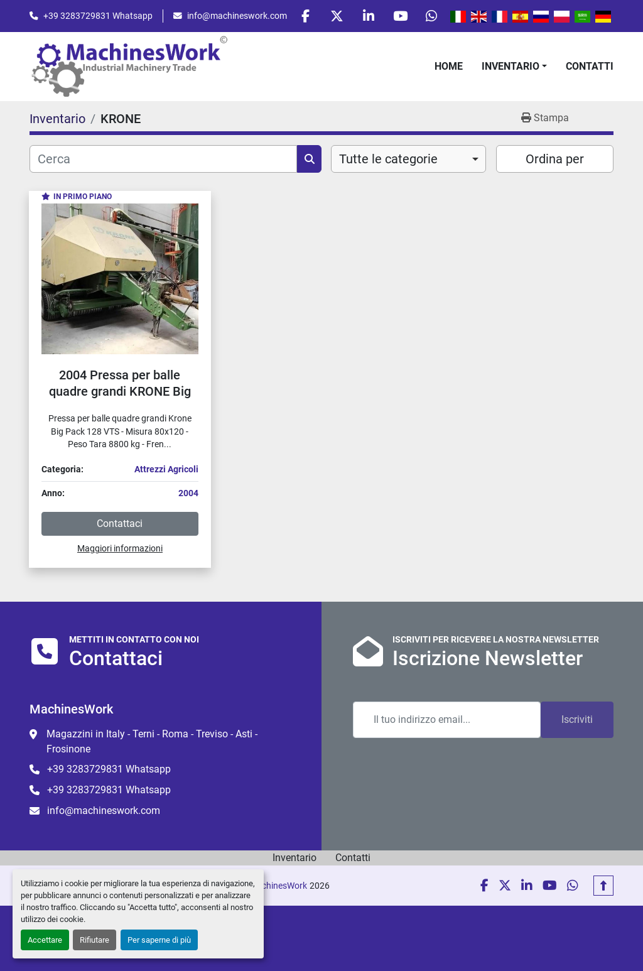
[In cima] (603, 886)
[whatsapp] (431, 16)
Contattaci (120, 524)
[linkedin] (367, 16)
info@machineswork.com (237, 16)
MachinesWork (278, 886)
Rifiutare (94, 940)
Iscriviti (577, 719)
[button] (514, 66)
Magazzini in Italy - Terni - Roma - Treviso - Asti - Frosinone (151, 741)
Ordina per (555, 159)
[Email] (447, 720)
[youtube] (399, 16)
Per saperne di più (159, 940)
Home (449, 66)
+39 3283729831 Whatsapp (98, 16)
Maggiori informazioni (120, 549)
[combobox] (408, 159)
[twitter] (335, 16)
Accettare (45, 940)
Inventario (510, 66)
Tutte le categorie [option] (388, 159)
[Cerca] (163, 159)
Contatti (589, 66)
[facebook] (303, 16)
